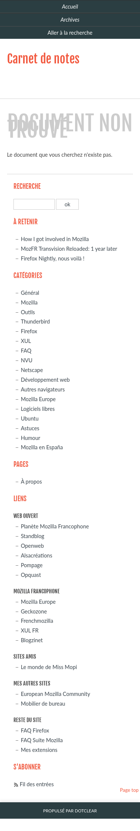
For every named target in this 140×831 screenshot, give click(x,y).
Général (30, 293)
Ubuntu (30, 418)
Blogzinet (32, 640)
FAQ (26, 350)
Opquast (31, 575)
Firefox (29, 331)
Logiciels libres (38, 409)
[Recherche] (34, 204)
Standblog (32, 536)
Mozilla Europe (38, 399)
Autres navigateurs (43, 389)
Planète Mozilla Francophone (55, 526)
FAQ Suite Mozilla (42, 740)
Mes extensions (39, 750)
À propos (31, 481)
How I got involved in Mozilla (55, 239)
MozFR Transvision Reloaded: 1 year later (69, 249)
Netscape (32, 370)
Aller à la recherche (69, 32)
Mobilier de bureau (43, 703)
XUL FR (30, 630)
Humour (30, 438)
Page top (129, 790)
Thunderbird (35, 321)
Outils (28, 312)
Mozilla (29, 302)
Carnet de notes (43, 58)
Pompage (32, 565)
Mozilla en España (42, 447)
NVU (26, 360)
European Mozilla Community (55, 694)
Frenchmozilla (37, 621)
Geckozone (34, 611)
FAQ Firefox (35, 730)
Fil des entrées (37, 784)
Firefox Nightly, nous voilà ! (52, 258)
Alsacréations (36, 555)
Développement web (45, 380)
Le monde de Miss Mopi (49, 667)
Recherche (27, 186)
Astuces (30, 428)
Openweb (32, 546)
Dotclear (86, 810)
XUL (26, 341)
